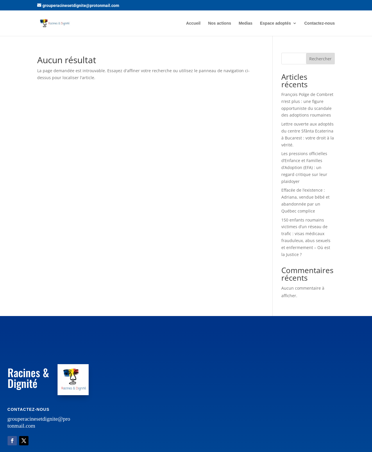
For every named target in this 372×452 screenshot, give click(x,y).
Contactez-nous (319, 23)
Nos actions (219, 23)
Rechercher (320, 58)
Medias (245, 23)
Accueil (193, 23)
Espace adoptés (275, 23)
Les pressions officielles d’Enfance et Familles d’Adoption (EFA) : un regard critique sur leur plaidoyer (304, 167)
